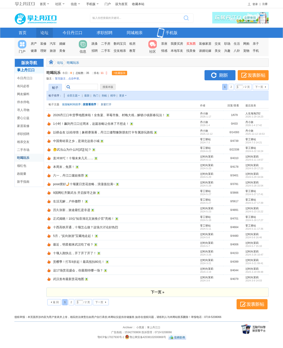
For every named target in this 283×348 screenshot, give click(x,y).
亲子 (256, 43)
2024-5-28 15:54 (254, 185)
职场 (227, 43)
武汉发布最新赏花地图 (68, 279)
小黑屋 (140, 327)
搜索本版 (108, 86)
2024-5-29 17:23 (254, 168)
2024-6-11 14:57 (254, 159)
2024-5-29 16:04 (254, 177)
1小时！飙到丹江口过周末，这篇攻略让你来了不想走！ (91, 123)
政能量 (21, 173)
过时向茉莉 (206, 156)
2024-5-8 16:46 (253, 237)
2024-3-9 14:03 (253, 280)
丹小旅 (204, 113)
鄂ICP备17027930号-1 (111, 337)
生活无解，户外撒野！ (68, 201)
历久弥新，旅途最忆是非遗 (71, 210)
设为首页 (121, 4)
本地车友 (177, 50)
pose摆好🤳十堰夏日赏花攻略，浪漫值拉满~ (84, 184)
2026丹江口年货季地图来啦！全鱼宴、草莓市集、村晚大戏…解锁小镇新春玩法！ (109, 115)
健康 (34, 50)
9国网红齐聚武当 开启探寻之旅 (74, 192)
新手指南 (23, 181)
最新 (87, 95)
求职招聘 (105, 33)
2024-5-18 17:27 (254, 220)
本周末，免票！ (64, 167)
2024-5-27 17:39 (254, 203)
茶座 (164, 43)
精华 (113, 95)
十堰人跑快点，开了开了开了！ (74, 253)
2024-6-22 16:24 (254, 151)
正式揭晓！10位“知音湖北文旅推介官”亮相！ (83, 218)
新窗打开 (106, 104)
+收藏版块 (119, 73)
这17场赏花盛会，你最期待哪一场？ (78, 270)
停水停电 (23, 102)
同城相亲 (135, 33)
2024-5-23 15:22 (254, 211)
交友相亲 (120, 50)
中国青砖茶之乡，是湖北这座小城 (76, 141)
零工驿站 (205, 139)
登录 (252, 4)
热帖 (104, 95)
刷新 (220, 75)
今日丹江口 (72, 33)
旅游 (53, 50)
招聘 (95, 50)
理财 (43, 50)
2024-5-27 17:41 (254, 194)
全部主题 (72, 95)
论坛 (44, 33)
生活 (237, 43)
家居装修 (23, 126)
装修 (43, 43)
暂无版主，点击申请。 (68, 78)
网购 (246, 43)
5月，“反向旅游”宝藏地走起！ (73, 236)
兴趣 (227, 50)
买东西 (191, 43)
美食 (62, 50)
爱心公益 (23, 118)
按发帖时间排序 (71, 104)
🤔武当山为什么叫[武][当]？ (72, 149)
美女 (218, 50)
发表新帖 (253, 75)
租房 (132, 43)
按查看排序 (89, 104)
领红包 (21, 165)
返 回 (56, 302)
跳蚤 (95, 43)
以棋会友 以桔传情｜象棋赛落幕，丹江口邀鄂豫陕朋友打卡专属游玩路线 (103, 132)
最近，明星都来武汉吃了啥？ (73, 244)
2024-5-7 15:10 (253, 246)
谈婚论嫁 (205, 50)
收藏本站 (138, 4)
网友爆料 (23, 94)
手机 (256, 50)
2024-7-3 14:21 (253, 142)
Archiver (127, 327)
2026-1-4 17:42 (253, 125)
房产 (34, 43)
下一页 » (157, 292)
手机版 (92, 4)
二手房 (105, 43)
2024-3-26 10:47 (254, 254)
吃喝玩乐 (23, 158)
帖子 (55, 87)
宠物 (246, 50)
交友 (218, 43)
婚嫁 (62, 43)
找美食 (191, 50)
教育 (132, 50)
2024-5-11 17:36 (254, 228)
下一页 (259, 86)
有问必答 (23, 86)
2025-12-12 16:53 (255, 134)
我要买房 (177, 43)
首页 (44, 4)
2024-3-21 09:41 (254, 263)
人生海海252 (252, 113)
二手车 (105, 50)
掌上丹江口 (26, 70)
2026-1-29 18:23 (254, 116)
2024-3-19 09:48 (254, 272)
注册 (265, 4)
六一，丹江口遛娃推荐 (68, 175)
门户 (108, 4)
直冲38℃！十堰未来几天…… (73, 158)
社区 (60, 4)
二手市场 (23, 150)
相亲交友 (23, 142)
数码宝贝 (120, 43)
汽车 (53, 43)
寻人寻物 (23, 110)
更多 (121, 95)
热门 (95, 95)
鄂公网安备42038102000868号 (145, 337)
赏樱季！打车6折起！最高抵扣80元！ (79, 261)
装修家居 (205, 43)
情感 (164, 50)
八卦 (237, 50)
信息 (75, 4)
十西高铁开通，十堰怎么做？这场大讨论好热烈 (85, 227)
